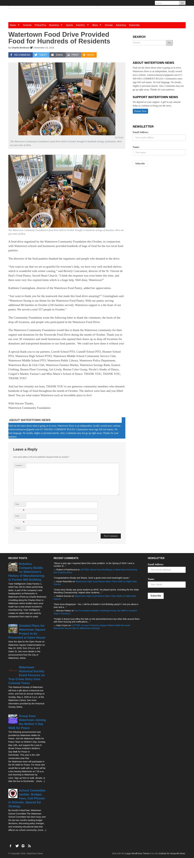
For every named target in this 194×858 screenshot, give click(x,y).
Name (20, 504)
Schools (27, 25)
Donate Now (140, 111)
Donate (109, 25)
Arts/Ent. (83, 25)
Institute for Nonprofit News (172, 853)
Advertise (121, 25)
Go (169, 42)
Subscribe (134, 25)
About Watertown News (30, 420)
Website (17, 528)
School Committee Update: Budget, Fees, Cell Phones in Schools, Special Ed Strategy (26, 798)
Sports (69, 25)
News (15, 25)
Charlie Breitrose (20, 47)
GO (182, 3)
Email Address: (141, 132)
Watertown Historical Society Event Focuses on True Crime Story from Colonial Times (26, 675)
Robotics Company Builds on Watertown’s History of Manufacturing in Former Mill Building (26, 571)
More (97, 25)
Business (56, 25)
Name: (136, 147)
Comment (19, 465)
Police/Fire (40, 25)
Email (20, 516)
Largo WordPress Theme (137, 853)
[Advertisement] (155, 193)
